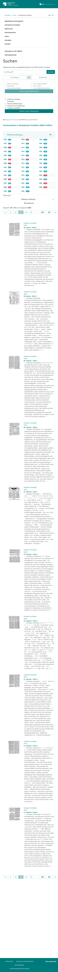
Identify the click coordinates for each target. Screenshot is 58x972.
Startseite (7, 15)
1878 (23, 171)
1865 (5, 175)
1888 (41, 155)
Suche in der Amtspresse (29, 111)
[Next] (55, 212)
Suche (14, 15)
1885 (41, 143)
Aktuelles (8, 40)
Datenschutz (9, 961)
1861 (5, 159)
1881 (23, 183)
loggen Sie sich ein (11, 119)
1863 (5, 167)
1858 (5, 147)
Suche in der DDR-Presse (29, 91)
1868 (5, 187)
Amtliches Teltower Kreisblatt (13, 100)
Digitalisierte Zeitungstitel (14, 21)
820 (42, 212)
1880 (23, 179)
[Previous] (5, 212)
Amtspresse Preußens (12, 25)
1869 (5, 191)
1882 (23, 187)
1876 (23, 163)
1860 (5, 155)
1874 (23, 155)
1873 (23, 151)
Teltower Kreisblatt (13, 108)
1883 (23, 191)
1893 (41, 175)
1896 (41, 187)
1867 (5, 183)
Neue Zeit (10, 86)
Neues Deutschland (14, 88)
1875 (23, 159)
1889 (41, 159)
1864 (5, 171)
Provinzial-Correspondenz (16, 106)
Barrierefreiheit (19, 965)
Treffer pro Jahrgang (15, 135)
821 (49, 212)
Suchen (51, 72)
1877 (23, 167)
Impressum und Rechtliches (24, 961)
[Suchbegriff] (25, 72)
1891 (41, 167)
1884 (41, 139)
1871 (23, 143)
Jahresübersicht (10, 32)
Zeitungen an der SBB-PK (13, 51)
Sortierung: (7, 195)
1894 (41, 179)
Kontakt (7, 44)
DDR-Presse (9, 29)
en (52, 15)
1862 (5, 163)
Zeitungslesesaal (10, 55)
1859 (5, 151)
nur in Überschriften (40, 84)
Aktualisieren (29, 203)
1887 (41, 151)
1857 (5, 143)
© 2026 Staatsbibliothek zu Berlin (19, 968)
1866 (5, 179)
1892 (41, 171)
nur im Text (37, 86)
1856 (5, 139)
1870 (23, 139)
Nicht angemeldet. (50, 961)
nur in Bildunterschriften (41, 88)
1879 (23, 175)
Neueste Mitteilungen (14, 104)
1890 (41, 163)
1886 (41, 147)
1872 (23, 147)
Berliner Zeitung (12, 84)
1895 (41, 183)
